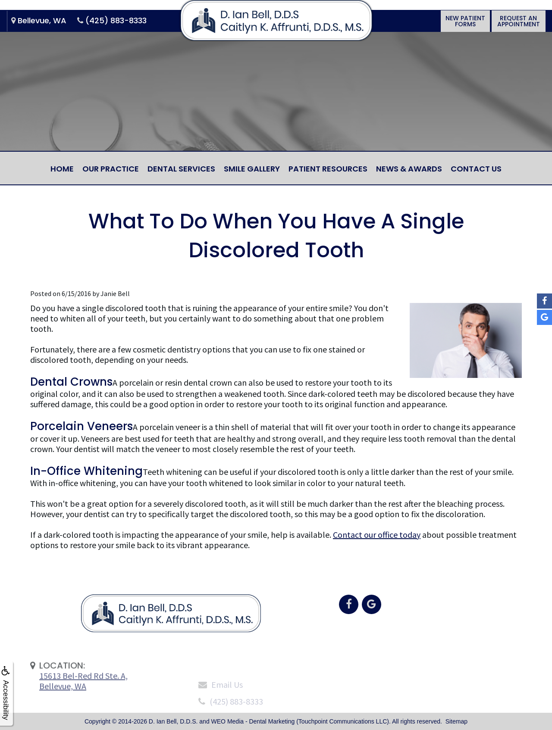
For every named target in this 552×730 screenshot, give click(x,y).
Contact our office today (376, 534)
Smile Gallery (252, 168)
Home (62, 168)
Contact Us (476, 168)
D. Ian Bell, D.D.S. (173, 721)
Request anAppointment (518, 28)
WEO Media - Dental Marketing (253, 721)
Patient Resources (328, 168)
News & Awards (409, 168)
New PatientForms (464, 28)
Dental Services (181, 168)
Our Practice (110, 168)
